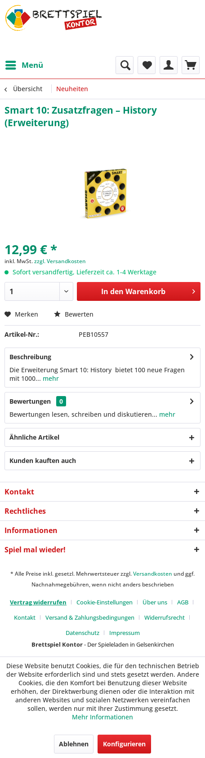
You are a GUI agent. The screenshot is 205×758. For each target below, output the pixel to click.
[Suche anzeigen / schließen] (125, 65)
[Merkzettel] (147, 65)
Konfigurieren (124, 744)
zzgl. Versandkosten (60, 261)
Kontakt (25, 617)
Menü (24, 64)
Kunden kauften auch (42, 460)
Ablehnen (74, 744)
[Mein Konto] (169, 65)
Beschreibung (30, 357)
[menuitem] (24, 65)
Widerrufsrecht (164, 617)
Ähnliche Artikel (34, 437)
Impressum (124, 633)
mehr (50, 378)
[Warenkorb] (191, 65)
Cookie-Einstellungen (104, 602)
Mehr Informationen (102, 717)
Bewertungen (30, 401)
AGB (182, 602)
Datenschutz (82, 633)
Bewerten (74, 314)
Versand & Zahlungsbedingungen (89, 617)
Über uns (155, 602)
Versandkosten (152, 573)
